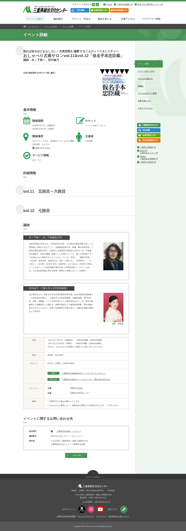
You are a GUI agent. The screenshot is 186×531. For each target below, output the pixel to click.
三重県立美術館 (146, 162)
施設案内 (58, 19)
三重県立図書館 (125, 4)
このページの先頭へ (93, 477)
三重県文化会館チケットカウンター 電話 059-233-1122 (86, 379)
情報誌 (140, 86)
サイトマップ (101, 516)
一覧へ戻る (77, 455)
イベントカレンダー (146, 71)
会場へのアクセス (42, 148)
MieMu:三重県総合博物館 (147, 157)
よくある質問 (87, 501)
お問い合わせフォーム (103, 501)
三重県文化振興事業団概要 (66, 516)
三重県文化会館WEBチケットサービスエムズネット (84, 373)
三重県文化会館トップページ (69, 431)
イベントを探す (35, 19)
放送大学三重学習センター (150, 4)
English (109, 4)
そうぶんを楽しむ (145, 79)
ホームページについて (86, 516)
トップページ (33, 26)
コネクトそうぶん (145, 108)
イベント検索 (68, 26)
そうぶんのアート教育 (147, 93)
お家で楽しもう (144, 101)
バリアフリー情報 (151, 19)
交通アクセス (128, 19)
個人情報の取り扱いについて (118, 516)
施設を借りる (105, 19)
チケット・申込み (81, 19)
